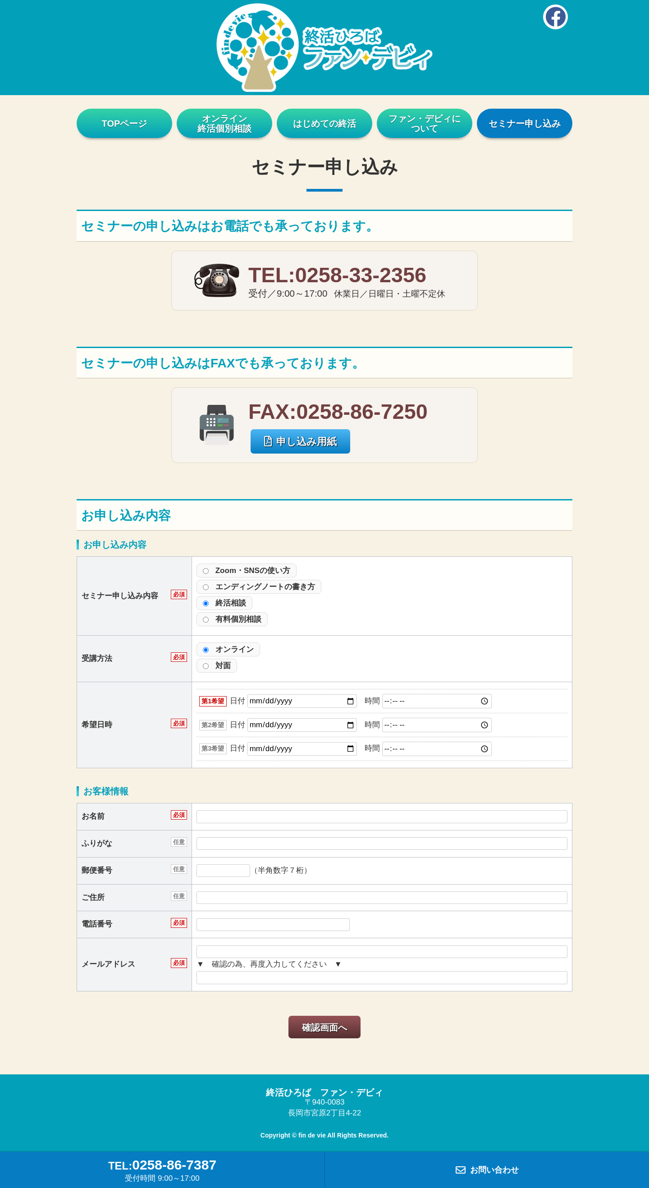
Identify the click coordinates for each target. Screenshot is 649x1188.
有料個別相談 (232, 619)
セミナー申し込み (525, 123)
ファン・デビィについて (424, 123)
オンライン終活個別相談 (224, 123)
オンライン (228, 649)
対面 (217, 665)
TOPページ (124, 123)
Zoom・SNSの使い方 (246, 570)
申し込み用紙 (300, 441)
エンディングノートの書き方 (259, 587)
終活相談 (224, 603)
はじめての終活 (324, 123)
